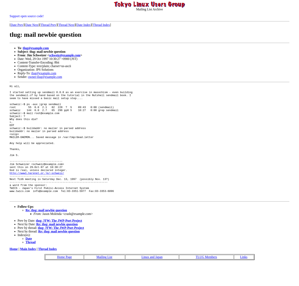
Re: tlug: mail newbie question (46, 233)
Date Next (32, 25)
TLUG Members (206, 279)
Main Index (28, 271)
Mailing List (104, 279)
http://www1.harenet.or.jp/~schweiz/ (37, 191)
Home (14, 271)
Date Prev (17, 25)
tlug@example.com (36, 48)
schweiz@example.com (64, 55)
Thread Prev (48, 25)
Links (243, 279)
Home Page (64, 279)
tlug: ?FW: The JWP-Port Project (59, 243)
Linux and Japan (152, 279)
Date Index (84, 25)
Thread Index (101, 25)
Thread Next (66, 25)
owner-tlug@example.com (45, 76)
